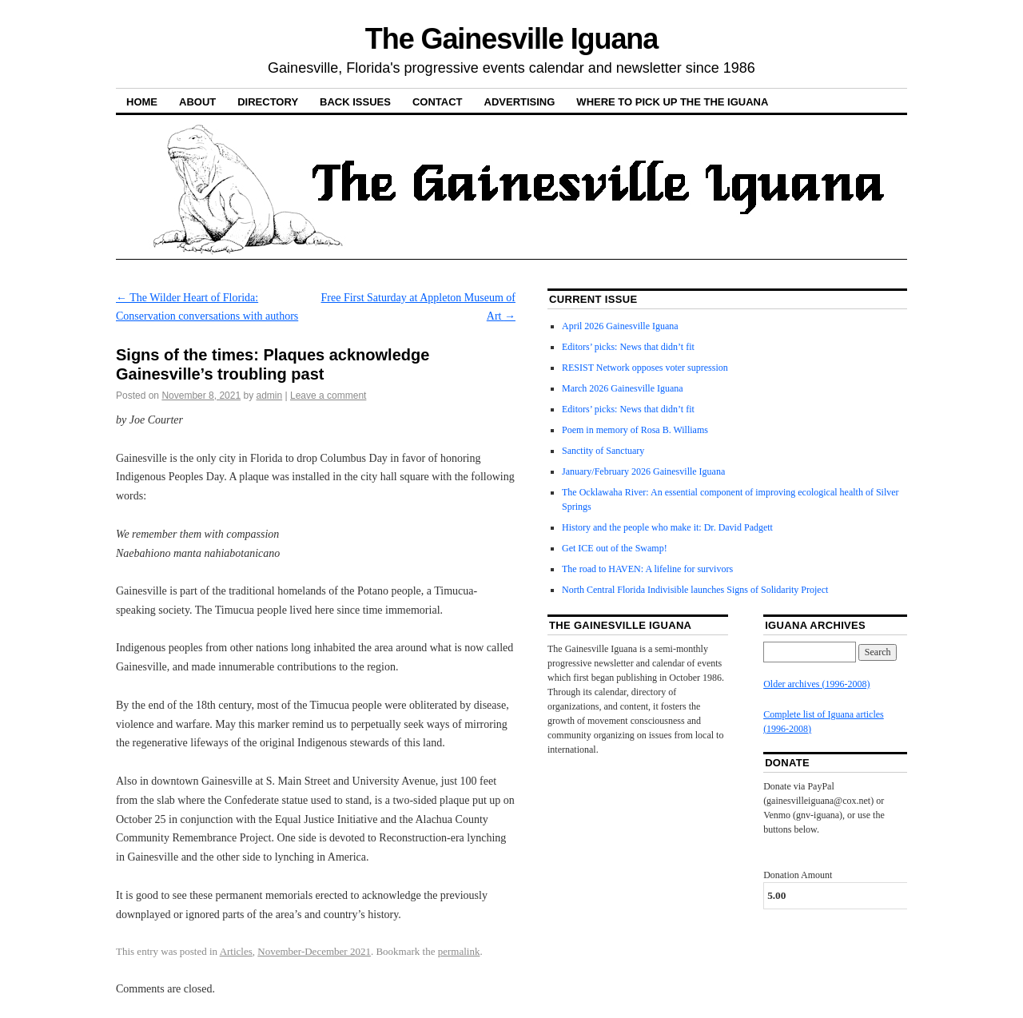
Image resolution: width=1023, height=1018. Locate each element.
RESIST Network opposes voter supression (645, 367)
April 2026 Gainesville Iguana (620, 326)
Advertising (519, 102)
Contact (437, 102)
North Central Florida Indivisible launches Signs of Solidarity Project (695, 589)
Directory (267, 102)
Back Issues (355, 102)
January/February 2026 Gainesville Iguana (643, 471)
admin (270, 395)
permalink (459, 951)
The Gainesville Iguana (511, 38)
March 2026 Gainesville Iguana (622, 388)
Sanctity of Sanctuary (603, 450)
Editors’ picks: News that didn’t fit (628, 346)
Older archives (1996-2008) (816, 684)
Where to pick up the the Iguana (672, 102)
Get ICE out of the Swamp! (614, 548)
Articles (236, 951)
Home (141, 102)
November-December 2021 (314, 951)
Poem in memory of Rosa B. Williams (635, 429)
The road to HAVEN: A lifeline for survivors (647, 569)
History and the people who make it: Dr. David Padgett (667, 527)
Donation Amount (797, 875)
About (197, 102)
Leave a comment (328, 395)
